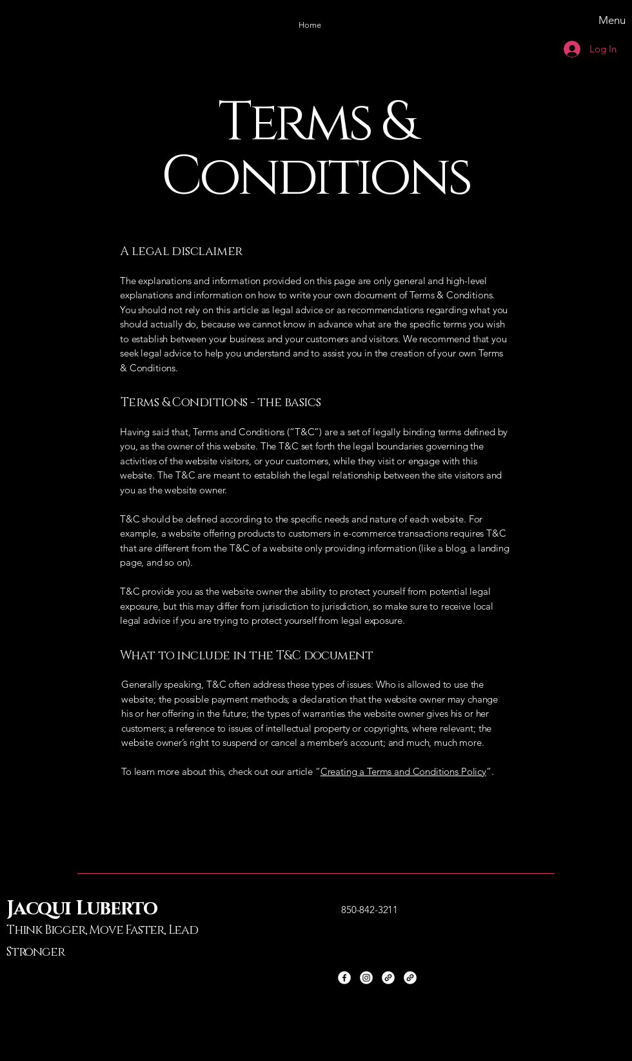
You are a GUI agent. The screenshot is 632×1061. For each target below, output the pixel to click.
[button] (309, 25)
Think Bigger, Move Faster (85, 930)
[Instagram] (366, 977)
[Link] (388, 977)
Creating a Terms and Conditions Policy (403, 771)
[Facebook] (344, 977)
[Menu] (567, 20)
